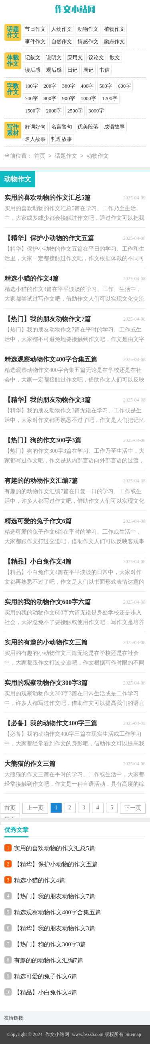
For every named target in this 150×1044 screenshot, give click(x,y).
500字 (105, 86)
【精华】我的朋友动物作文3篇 (54, 928)
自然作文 (61, 41)
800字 (50, 98)
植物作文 (114, 29)
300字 (68, 86)
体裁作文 (13, 60)
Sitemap (133, 1034)
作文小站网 (57, 1034)
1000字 (88, 98)
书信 (104, 70)
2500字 (75, 111)
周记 (88, 70)
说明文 (54, 57)
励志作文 (114, 41)
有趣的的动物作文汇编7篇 (48, 960)
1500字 (32, 111)
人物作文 (61, 29)
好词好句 (35, 127)
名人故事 (35, 139)
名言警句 (61, 127)
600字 (124, 86)
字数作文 (13, 89)
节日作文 (35, 29)
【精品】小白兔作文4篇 (45, 992)
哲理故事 (61, 139)
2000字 (54, 111)
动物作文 (88, 29)
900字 (68, 98)
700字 (31, 98)
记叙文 (32, 57)
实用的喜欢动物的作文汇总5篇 (54, 848)
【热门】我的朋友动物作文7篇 (54, 896)
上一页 (35, 808)
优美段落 (88, 127)
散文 (115, 57)
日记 (72, 70)
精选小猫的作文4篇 (39, 880)
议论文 (96, 57)
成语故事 (114, 127)
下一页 (132, 808)
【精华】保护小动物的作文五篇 (56, 864)
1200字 (110, 98)
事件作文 (35, 41)
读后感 (32, 70)
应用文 (75, 57)
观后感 (54, 70)
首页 (39, 156)
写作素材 (13, 130)
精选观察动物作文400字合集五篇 (57, 912)
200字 (50, 86)
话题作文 (13, 32)
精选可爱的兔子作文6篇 (45, 976)
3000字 (96, 111)
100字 (31, 86)
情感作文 (88, 41)
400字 (87, 86)
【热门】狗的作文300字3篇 (50, 944)
